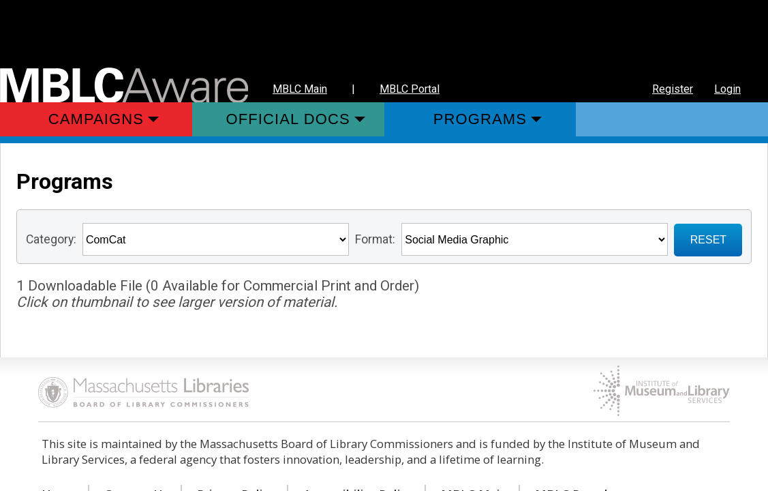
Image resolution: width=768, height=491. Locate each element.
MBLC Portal (410, 89)
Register (672, 89)
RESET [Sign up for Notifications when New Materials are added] (708, 240)
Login (727, 89)
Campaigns (96, 119)
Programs (480, 119)
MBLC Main (300, 89)
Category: (51, 239)
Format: (375, 239)
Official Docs (288, 119)
